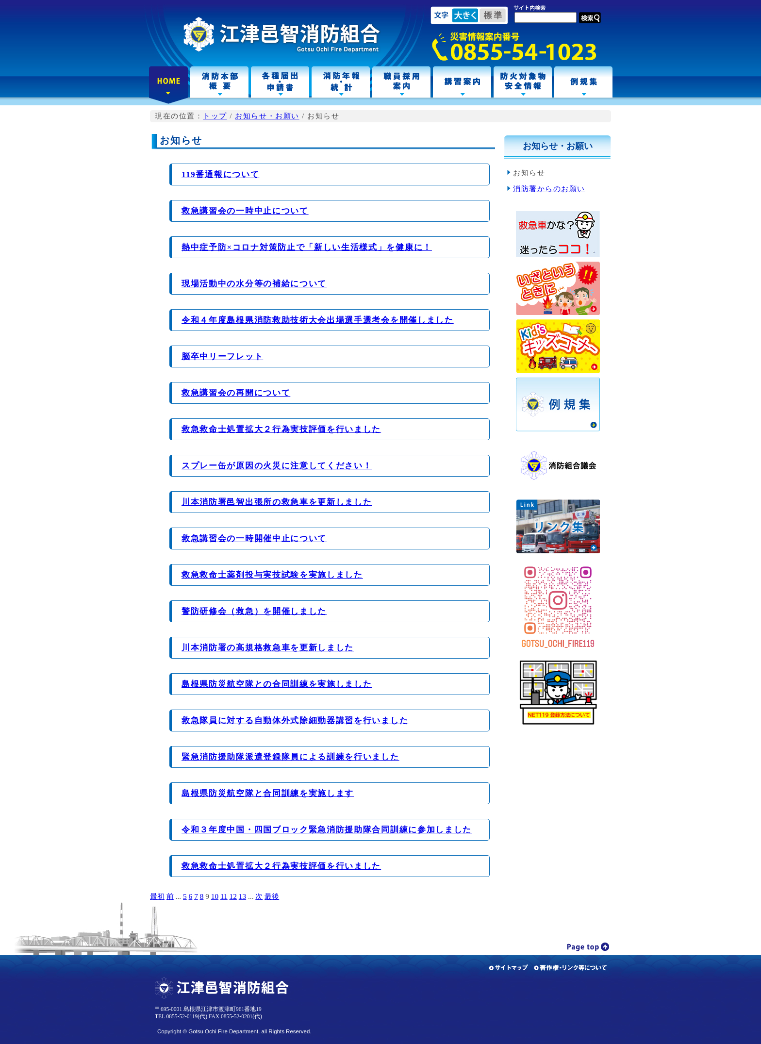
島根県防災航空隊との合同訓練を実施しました (277, 684)
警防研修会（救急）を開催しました (254, 611)
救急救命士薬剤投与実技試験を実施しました (272, 575)
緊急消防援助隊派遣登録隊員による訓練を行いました (290, 757)
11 (224, 896)
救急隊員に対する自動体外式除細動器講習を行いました (295, 720)
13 (242, 896)
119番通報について (220, 174)
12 (233, 896)
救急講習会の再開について (236, 393)
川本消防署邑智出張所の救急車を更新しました (277, 502)
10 (214, 896)
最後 (272, 896)
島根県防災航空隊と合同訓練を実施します (268, 793)
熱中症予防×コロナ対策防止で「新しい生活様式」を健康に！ (307, 247)
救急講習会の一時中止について (245, 210)
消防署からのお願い (549, 188)
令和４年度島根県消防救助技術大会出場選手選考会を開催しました (318, 320)
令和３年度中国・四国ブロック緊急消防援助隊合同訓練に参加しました (327, 829)
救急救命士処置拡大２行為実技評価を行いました (281, 429)
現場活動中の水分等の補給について (254, 283)
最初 (157, 896)
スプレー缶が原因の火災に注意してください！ (277, 465)
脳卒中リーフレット (222, 356)
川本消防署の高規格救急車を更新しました (268, 647)
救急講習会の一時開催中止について (254, 538)
